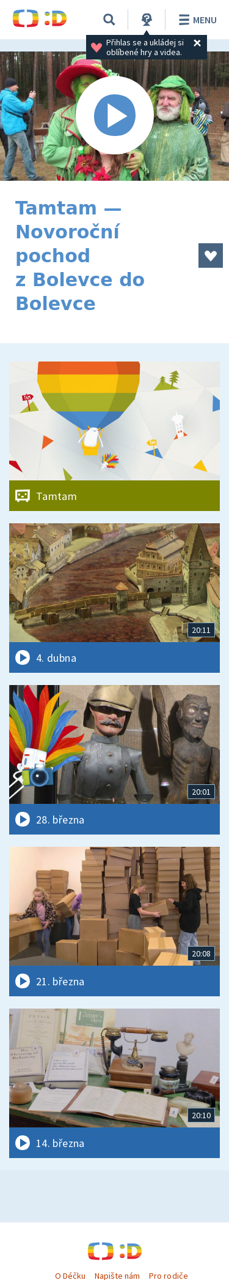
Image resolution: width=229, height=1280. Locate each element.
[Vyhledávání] (109, 19)
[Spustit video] (114, 116)
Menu (196, 19)
